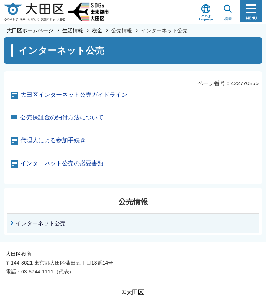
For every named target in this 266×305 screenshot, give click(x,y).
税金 (97, 30)
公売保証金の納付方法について (62, 117)
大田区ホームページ (30, 30)
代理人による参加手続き (53, 140)
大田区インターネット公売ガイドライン (73, 95)
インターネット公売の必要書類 (62, 163)
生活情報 (72, 30)
